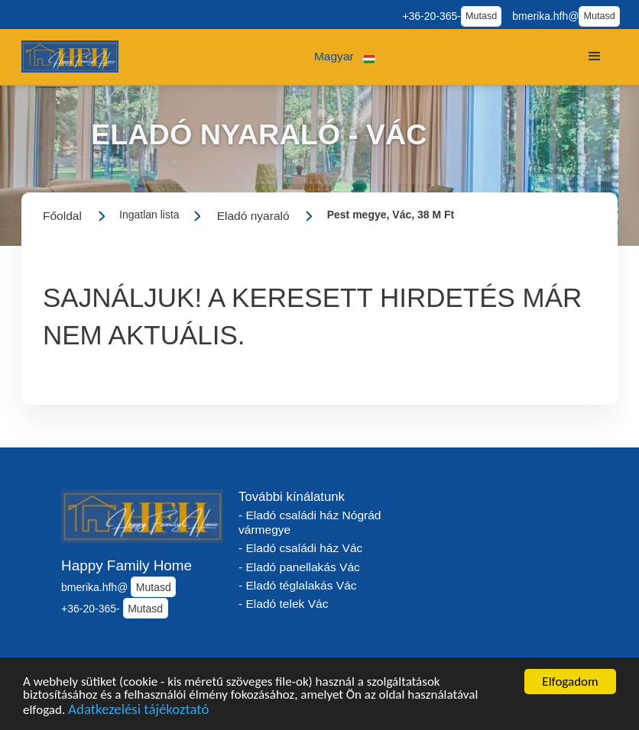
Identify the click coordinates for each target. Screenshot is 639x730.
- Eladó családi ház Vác (300, 547)
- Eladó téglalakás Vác (297, 585)
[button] (345, 57)
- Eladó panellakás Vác (299, 566)
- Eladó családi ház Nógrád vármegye (309, 522)
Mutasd (481, 16)
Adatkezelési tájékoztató (138, 712)
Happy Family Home (126, 565)
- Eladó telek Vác (283, 603)
